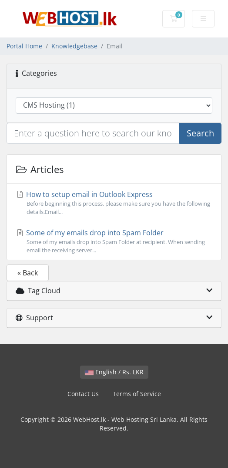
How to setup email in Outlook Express (114, 203)
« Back (27, 273)
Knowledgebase (74, 46)
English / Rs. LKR (114, 372)
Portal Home (24, 46)
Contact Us (83, 394)
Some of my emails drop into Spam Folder (114, 241)
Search (200, 133)
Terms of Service (137, 394)
